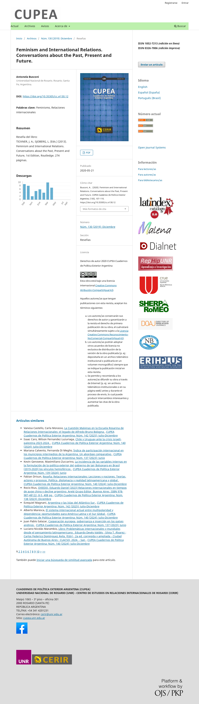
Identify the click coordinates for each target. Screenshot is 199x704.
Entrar (185, 2)
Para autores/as (147, 174)
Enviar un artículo (152, 64)
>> (43, 551)
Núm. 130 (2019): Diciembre (56, 38)
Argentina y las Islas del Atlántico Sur (71, 502)
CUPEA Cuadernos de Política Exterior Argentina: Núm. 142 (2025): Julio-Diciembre (71, 433)
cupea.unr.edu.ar (34, 618)
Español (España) (149, 92)
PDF (87, 152)
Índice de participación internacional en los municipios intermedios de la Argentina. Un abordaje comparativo (74, 452)
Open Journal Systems (152, 147)
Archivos (29, 26)
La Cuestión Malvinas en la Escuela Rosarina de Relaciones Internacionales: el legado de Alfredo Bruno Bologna (74, 430)
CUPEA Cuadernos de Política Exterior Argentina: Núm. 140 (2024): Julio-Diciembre (75, 484)
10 (37, 551)
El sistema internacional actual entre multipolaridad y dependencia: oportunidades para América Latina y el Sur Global (68, 512)
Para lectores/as (147, 169)
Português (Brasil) (149, 98)
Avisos (45, 26)
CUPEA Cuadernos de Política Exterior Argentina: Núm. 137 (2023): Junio (73, 456)
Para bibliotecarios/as (150, 180)
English (142, 87)
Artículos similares (30, 421)
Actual (14, 26)
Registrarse (171, 2)
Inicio (19, 38)
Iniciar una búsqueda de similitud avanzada (64, 560)
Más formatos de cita (94, 209)
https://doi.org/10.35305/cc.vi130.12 (45, 96)
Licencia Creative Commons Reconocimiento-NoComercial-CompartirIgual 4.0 (108, 334)
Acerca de (61, 26)
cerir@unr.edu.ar (51, 614)
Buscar (180, 26)
